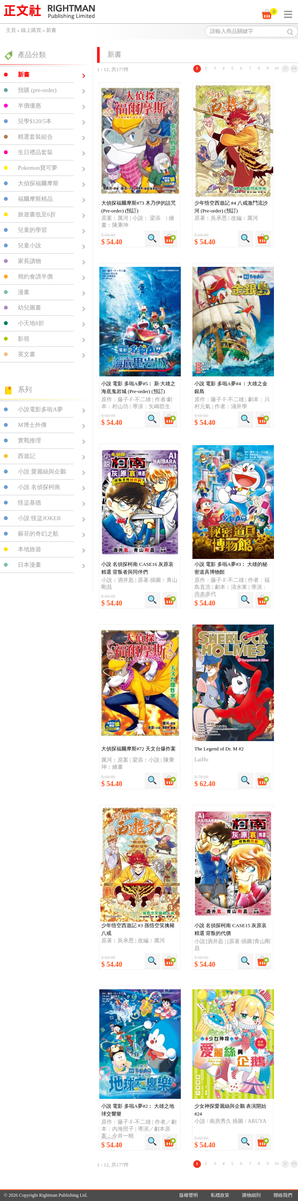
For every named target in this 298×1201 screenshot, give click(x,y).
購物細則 (251, 1195)
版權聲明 (188, 1195)
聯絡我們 (283, 1195)
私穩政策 (220, 1195)
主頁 (11, 30)
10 (276, 68)
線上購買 (31, 30)
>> (294, 68)
